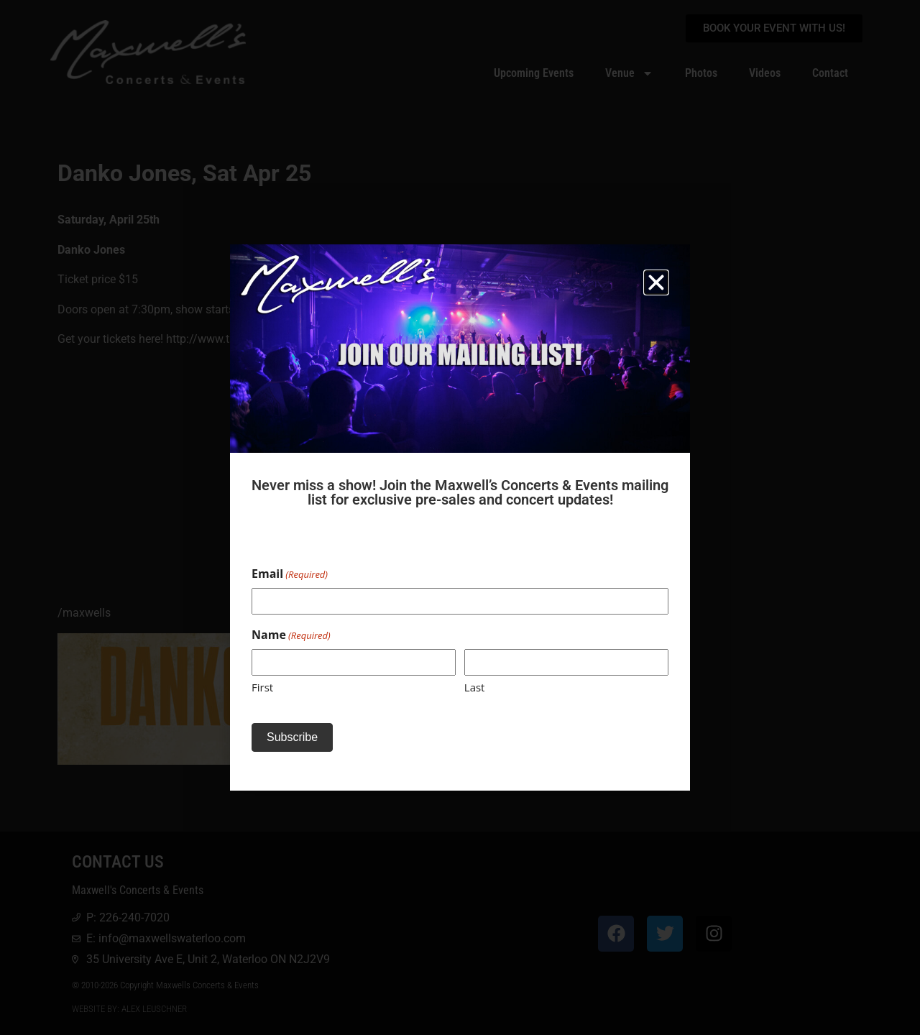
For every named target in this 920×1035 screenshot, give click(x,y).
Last (474, 687)
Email (290, 574)
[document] (460, 517)
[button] (656, 282)
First (262, 687)
